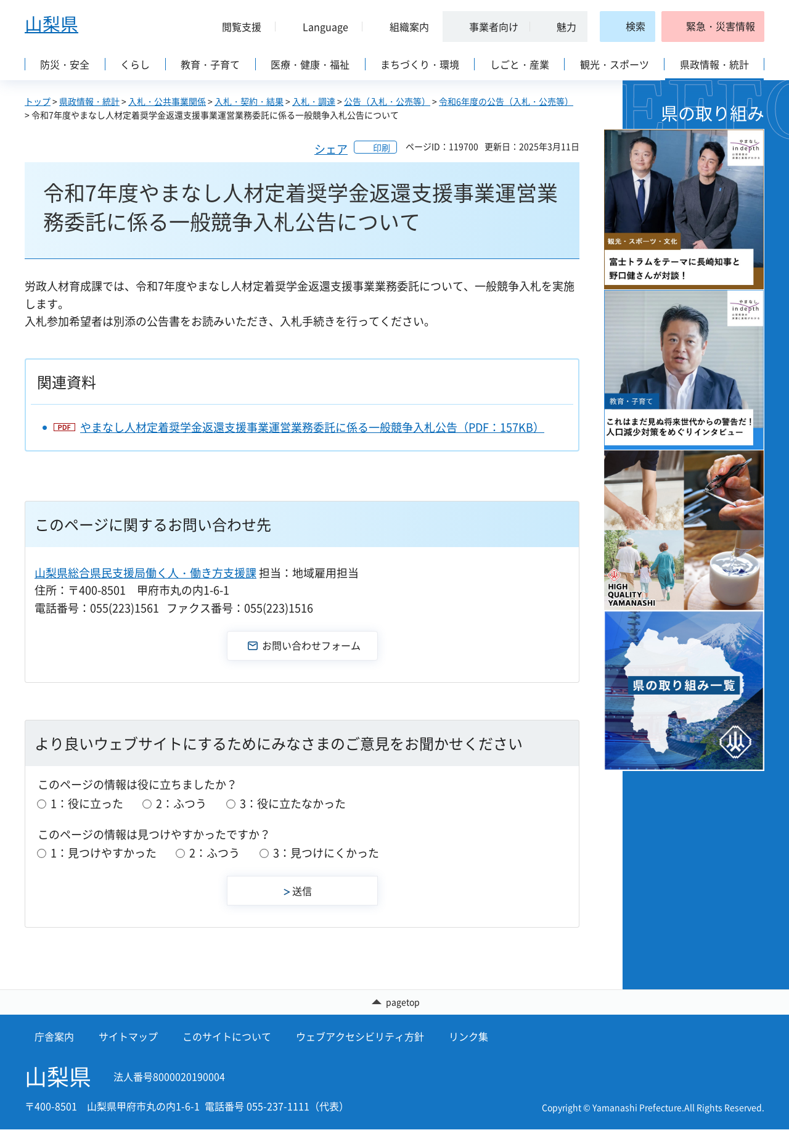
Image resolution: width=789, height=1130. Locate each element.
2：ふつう (181, 803)
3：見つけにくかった (326, 852)
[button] (236, 26)
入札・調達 (313, 101)
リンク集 (468, 1036)
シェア (331, 149)
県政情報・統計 (89, 101)
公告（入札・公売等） (387, 101)
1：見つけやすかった (104, 852)
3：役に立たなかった (293, 803)
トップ (38, 101)
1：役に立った (87, 803)
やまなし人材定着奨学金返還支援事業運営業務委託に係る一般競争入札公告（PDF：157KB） (312, 427)
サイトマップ (128, 1036)
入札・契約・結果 (249, 101)
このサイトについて (226, 1036)
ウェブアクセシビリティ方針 (360, 1036)
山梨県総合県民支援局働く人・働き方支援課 (145, 572)
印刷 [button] (381, 147)
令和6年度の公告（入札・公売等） (506, 101)
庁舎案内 (54, 1036)
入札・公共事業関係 (167, 101)
